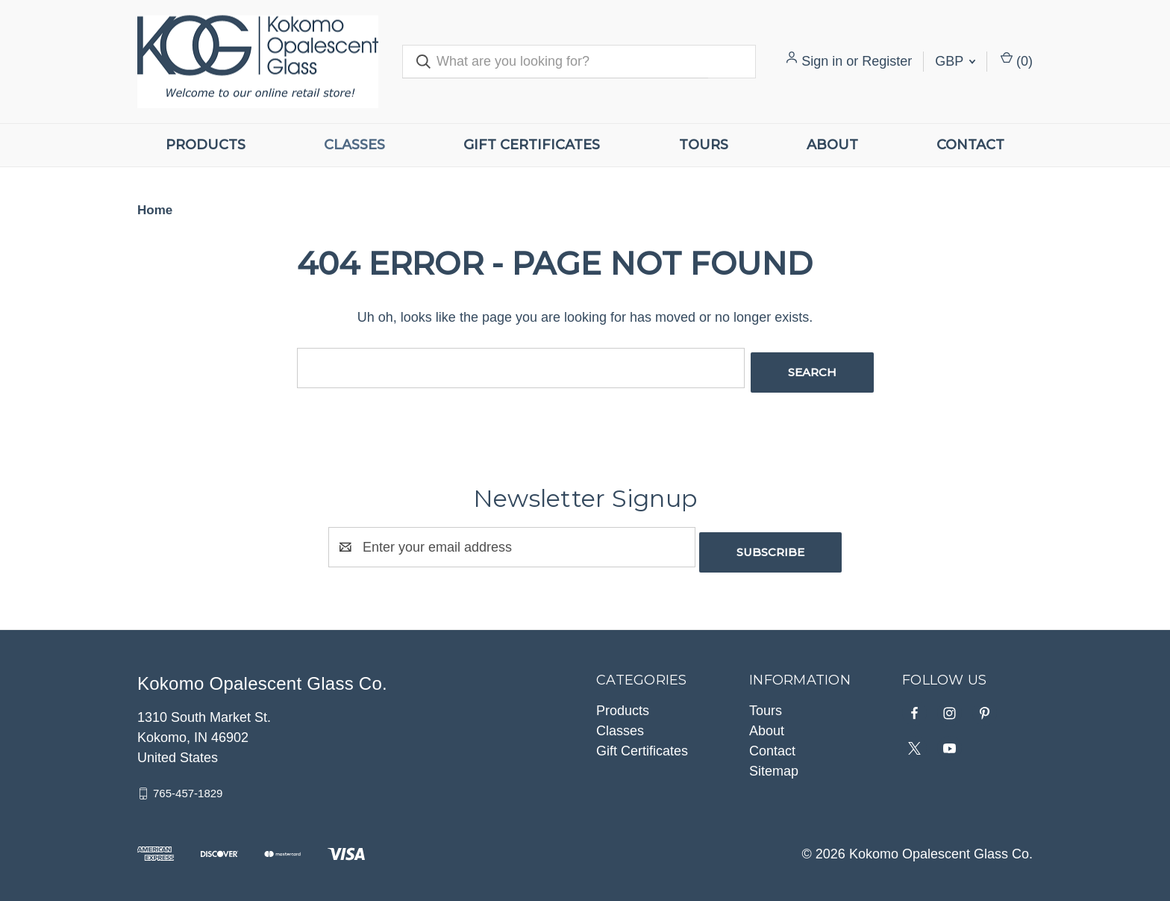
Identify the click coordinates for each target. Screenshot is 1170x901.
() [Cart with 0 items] (1017, 60)
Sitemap (773, 761)
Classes (354, 145)
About (832, 145)
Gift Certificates (531, 145)
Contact (970, 145)
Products (205, 145)
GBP (955, 61)
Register (887, 61)
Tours (703, 145)
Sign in (821, 61)
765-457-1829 (187, 783)
